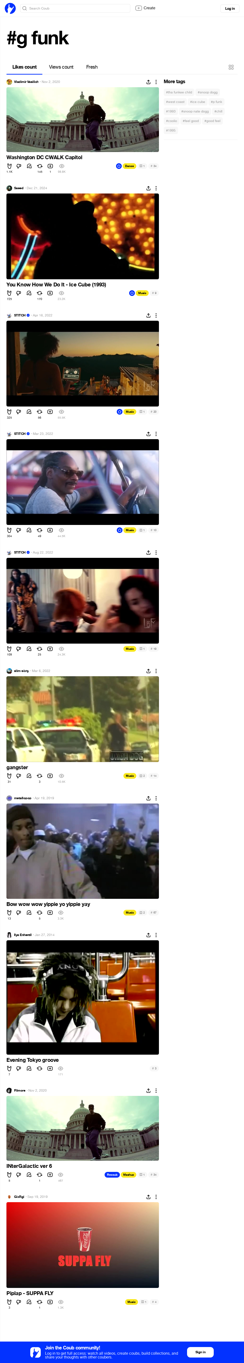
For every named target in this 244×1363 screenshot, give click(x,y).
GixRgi (19, 1197)
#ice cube (197, 102)
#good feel (212, 121)
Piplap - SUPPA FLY (30, 1293)
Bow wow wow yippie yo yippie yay (48, 904)
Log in (230, 8)
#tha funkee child (179, 92)
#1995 (171, 130)
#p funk (216, 102)
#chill (218, 111)
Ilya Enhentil (23, 935)
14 (154, 775)
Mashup (128, 1175)
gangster (17, 767)
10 (154, 530)
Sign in (200, 1352)
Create (145, 8)
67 (154, 912)
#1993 (171, 111)
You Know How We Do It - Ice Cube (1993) (56, 284)
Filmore (19, 1090)
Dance (129, 166)
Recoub (112, 1175)
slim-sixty (21, 671)
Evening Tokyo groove (32, 1060)
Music (142, 293)
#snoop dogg (208, 92)
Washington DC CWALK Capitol (44, 157)
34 (154, 166)
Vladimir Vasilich (26, 82)
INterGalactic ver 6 (29, 1166)
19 (154, 648)
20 (154, 411)
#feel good (191, 121)
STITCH (19, 315)
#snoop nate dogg (195, 111)
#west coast (175, 102)
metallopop (22, 798)
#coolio (171, 121)
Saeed (18, 188)
